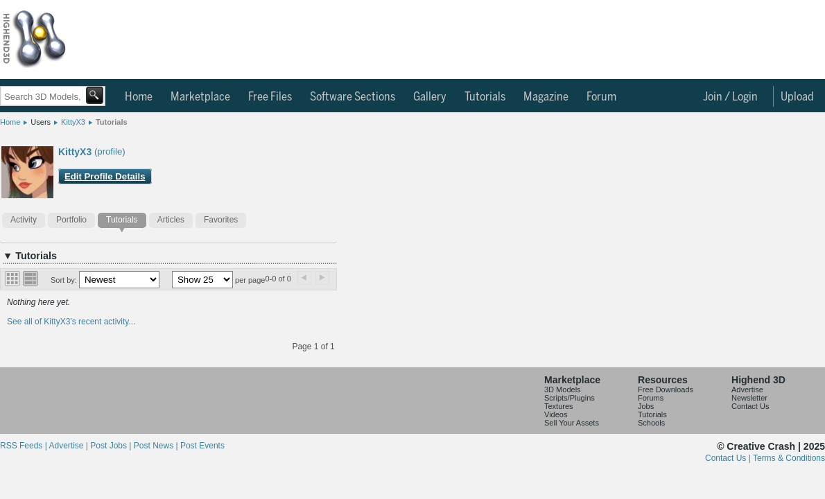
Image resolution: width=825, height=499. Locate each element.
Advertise (747, 389)
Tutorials (484, 97)
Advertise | (69, 445)
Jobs (646, 406)
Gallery (429, 97)
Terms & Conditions (789, 458)
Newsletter (749, 398)
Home (139, 97)
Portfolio (71, 220)
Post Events (202, 445)
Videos (555, 414)
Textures (558, 406)
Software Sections (352, 97)
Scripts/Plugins (569, 398)
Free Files (270, 97)
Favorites (221, 220)
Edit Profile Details (105, 176)
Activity (23, 220)
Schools (651, 423)
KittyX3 (73, 122)
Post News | (157, 445)
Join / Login (730, 97)
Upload (797, 97)
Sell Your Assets (571, 423)
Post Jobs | (111, 445)
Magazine (545, 97)
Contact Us (750, 406)
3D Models (562, 389)
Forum (601, 97)
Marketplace (200, 97)
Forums (650, 398)
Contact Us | (729, 458)
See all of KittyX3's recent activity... (71, 321)
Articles (170, 220)
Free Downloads (665, 389)
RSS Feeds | (24, 445)
